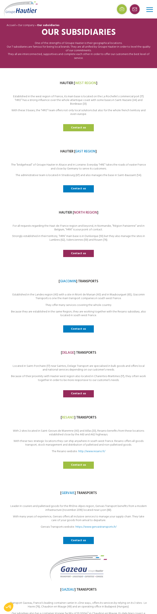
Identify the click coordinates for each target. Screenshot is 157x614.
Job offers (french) (110, 524)
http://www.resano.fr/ (130, 298)
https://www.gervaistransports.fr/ (26, 430)
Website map (107, 529)
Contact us (26, 177)
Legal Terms (106, 534)
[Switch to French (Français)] (116, 545)
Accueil (11, 25)
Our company (26, 25)
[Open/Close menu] (149, 9)
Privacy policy (107, 539)
